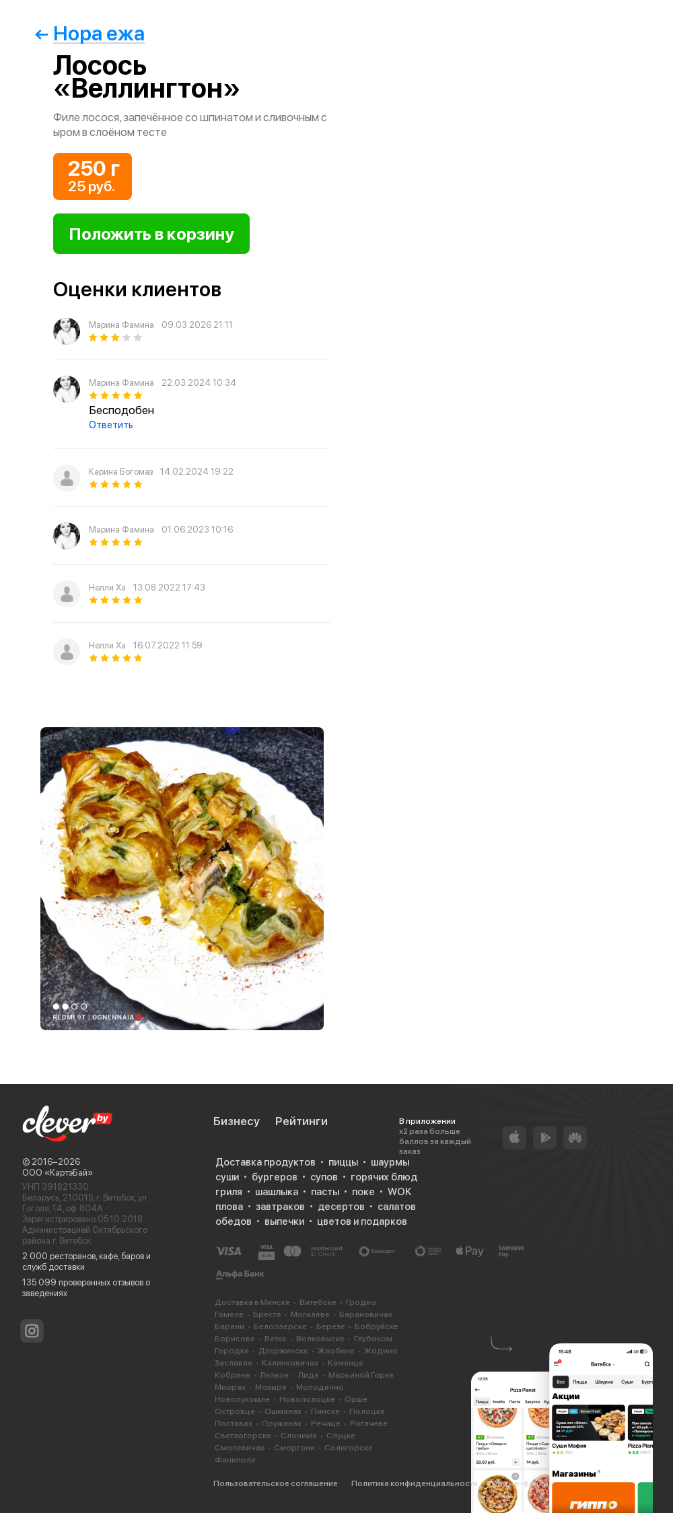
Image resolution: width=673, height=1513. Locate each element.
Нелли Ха (107, 587)
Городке (232, 1350)
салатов (397, 1207)
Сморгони (294, 1447)
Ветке (275, 1338)
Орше (356, 1399)
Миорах (230, 1387)
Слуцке (340, 1435)
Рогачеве (369, 1423)
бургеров (274, 1177)
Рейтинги (301, 1121)
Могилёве (310, 1314)
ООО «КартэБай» (57, 1173)
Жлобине (336, 1350)
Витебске (317, 1302)
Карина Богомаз (121, 472)
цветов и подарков (362, 1221)
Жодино (381, 1350)
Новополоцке (307, 1399)
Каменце (345, 1363)
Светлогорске (243, 1435)
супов (324, 1177)
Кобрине (232, 1375)
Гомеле (229, 1314)
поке (363, 1192)
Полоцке (367, 1411)
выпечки (284, 1221)
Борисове (235, 1338)
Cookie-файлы (519, 1483)
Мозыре (271, 1387)
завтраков (280, 1207)
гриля (228, 1192)
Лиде (308, 1375)
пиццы (343, 1162)
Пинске (325, 1411)
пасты (325, 1192)
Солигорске (348, 1447)
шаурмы (390, 1162)
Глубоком (373, 1338)
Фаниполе (235, 1460)
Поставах (233, 1423)
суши (227, 1177)
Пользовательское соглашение (275, 1483)
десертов (341, 1207)
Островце (235, 1411)
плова (229, 1207)
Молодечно (320, 1387)
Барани (229, 1326)
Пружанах (282, 1423)
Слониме (299, 1435)
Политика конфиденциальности (414, 1483)
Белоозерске (280, 1326)
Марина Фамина (121, 325)
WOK (399, 1192)
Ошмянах (283, 1411)
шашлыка (276, 1192)
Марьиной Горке (361, 1375)
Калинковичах (290, 1363)
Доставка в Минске (252, 1302)
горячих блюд (384, 1177)
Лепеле (274, 1375)
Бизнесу (236, 1121)
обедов (233, 1221)
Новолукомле (242, 1399)
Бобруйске (376, 1326)
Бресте (267, 1314)
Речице (326, 1423)
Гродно (361, 1302)
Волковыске (320, 1338)
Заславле (233, 1363)
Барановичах (365, 1314)
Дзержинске (283, 1350)
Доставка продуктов (265, 1162)
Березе (330, 1326)
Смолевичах (239, 1447)
